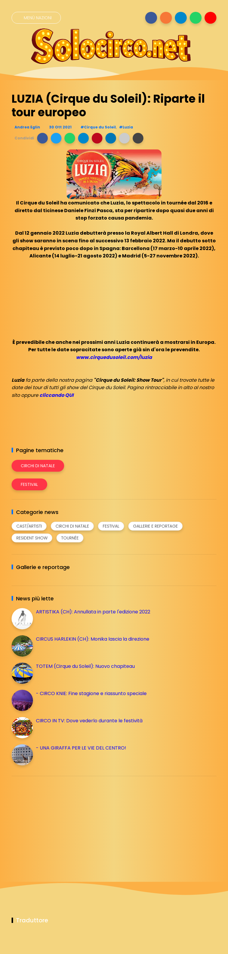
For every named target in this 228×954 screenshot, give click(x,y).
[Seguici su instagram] (166, 18)
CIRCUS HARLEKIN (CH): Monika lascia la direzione (92, 639)
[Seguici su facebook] (151, 18)
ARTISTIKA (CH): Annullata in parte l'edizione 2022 (93, 611)
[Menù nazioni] (36, 18)
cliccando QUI (56, 395)
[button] (42, 138)
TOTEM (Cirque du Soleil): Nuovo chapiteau (85, 666)
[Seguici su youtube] (210, 18)
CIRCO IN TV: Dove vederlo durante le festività (89, 720)
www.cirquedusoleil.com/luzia (114, 357)
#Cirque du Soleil (98, 127)
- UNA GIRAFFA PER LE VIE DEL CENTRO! (81, 747)
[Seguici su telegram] (181, 18)
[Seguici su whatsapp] (196, 18)
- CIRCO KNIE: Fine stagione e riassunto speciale (91, 693)
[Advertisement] (56, 822)
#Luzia (126, 127)
